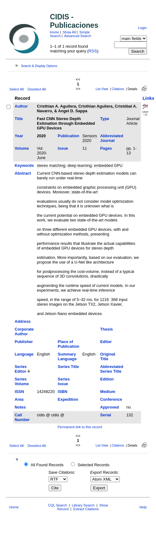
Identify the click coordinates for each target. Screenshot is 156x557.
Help (143, 507)
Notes (20, 407)
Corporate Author (24, 331)
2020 (41, 135)
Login (142, 28)
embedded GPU (108, 165)
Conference (111, 399)
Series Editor (21, 369)
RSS (93, 51)
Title (19, 118)
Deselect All (37, 89)
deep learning (79, 165)
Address (23, 321)
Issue (63, 148)
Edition (107, 379)
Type (104, 118)
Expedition (68, 399)
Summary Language (67, 356)
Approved (109, 407)
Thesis (106, 329)
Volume (22, 148)
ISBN (62, 391)
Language (24, 354)
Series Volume (22, 381)
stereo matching (51, 165)
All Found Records (47, 465)
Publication (68, 135)
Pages (106, 148)
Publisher (24, 341)
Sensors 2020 (89, 138)
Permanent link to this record (80, 427)
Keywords (24, 165)
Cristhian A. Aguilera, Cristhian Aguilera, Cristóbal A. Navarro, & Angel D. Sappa (87, 108)
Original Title (107, 356)
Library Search (83, 505)
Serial (105, 415)
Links (148, 98)
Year (19, 135)
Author (21, 106)
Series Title (68, 366)
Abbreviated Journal (111, 138)
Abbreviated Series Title (111, 369)
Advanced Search (77, 36)
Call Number (22, 417)
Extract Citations (86, 509)
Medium (107, 391)
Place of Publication (68, 344)
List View (101, 89)
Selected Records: (94, 465)
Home (54, 32)
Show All (69, 32)
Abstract (23, 173)
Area (19, 399)
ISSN (19, 391)
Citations (118, 89)
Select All (16, 89)
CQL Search (57, 505)
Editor (106, 341)
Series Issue (64, 381)
